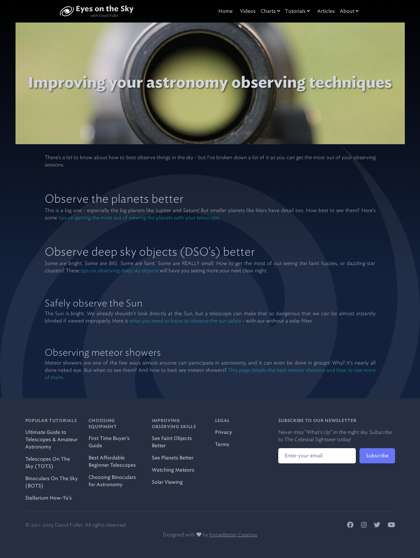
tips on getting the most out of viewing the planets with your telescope (138, 218)
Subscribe (377, 456)
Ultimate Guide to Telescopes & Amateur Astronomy (51, 439)
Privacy (223, 432)
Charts (270, 11)
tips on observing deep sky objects (119, 271)
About (349, 11)
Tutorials (297, 11)
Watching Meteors (173, 470)
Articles (326, 11)
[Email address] (317, 455)
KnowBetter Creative (233, 535)
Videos (248, 11)
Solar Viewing (167, 482)
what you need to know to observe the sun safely (185, 321)
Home (225, 11)
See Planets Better (172, 458)
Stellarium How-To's (48, 498)
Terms (222, 444)
